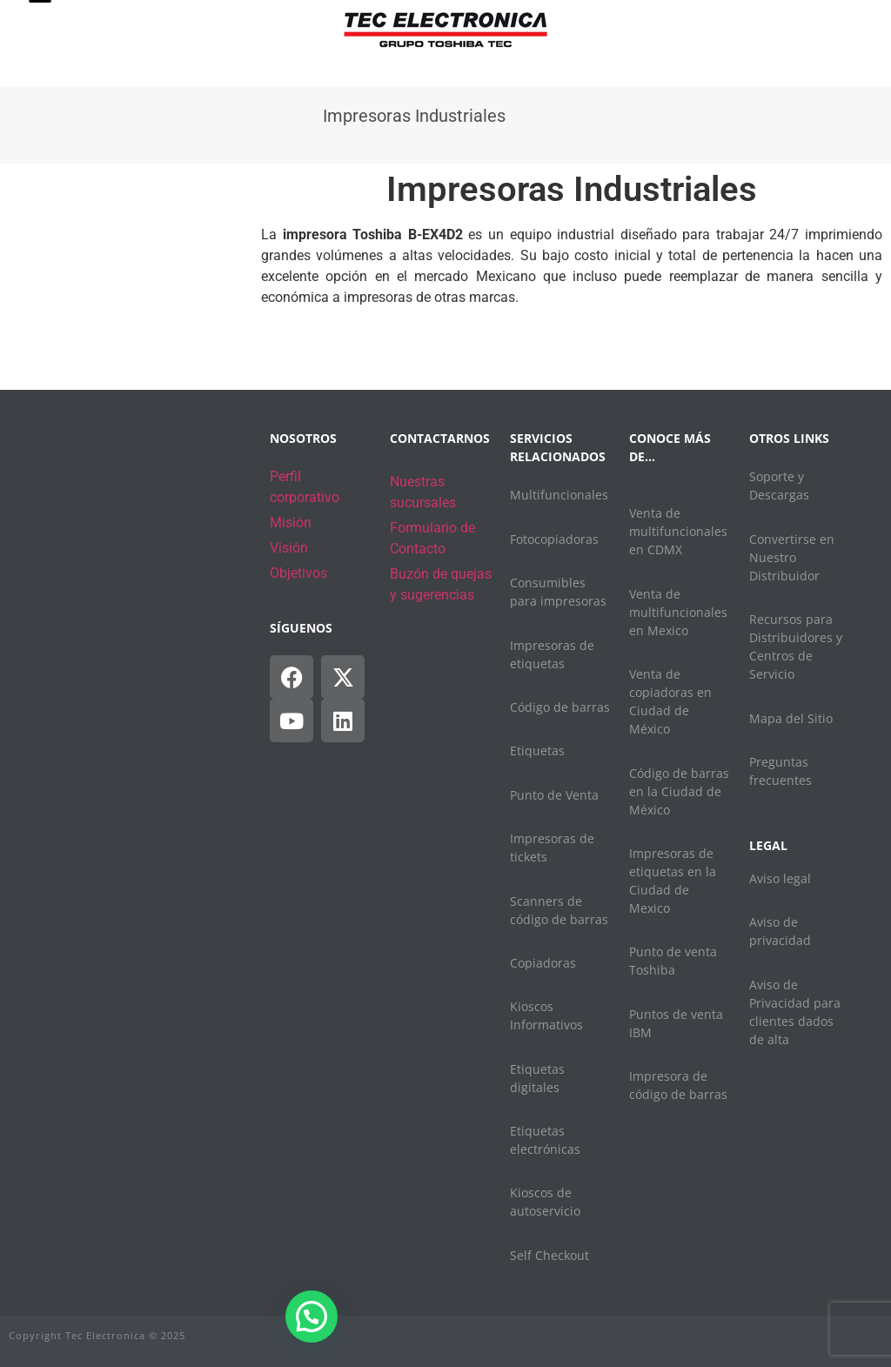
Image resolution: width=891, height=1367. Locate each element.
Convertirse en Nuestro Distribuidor (791, 557)
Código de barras (560, 707)
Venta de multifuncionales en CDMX (678, 531)
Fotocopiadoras (554, 539)
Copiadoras (543, 963)
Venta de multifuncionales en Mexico (678, 612)
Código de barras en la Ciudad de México (679, 791)
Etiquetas (537, 750)
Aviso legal (780, 878)
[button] (311, 1316)
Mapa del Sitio (791, 718)
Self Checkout (549, 1255)
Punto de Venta (554, 795)
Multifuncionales (559, 494)
